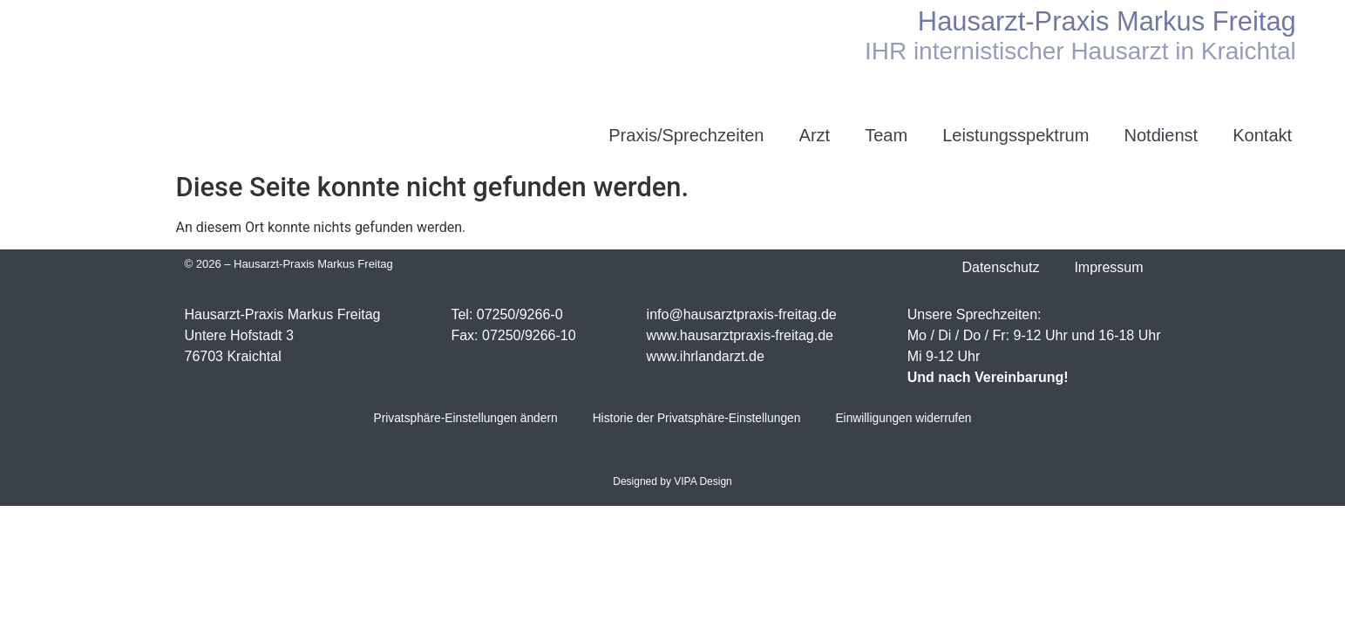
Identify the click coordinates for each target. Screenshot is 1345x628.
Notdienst (1161, 135)
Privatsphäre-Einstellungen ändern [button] (462, 420)
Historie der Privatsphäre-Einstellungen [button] (697, 420)
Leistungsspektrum (1015, 135)
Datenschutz (1000, 267)
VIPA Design (702, 482)
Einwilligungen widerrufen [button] (907, 420)
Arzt (815, 135)
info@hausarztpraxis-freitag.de (742, 314)
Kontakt (1262, 135)
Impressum (1108, 267)
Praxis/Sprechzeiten (686, 135)
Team (886, 135)
